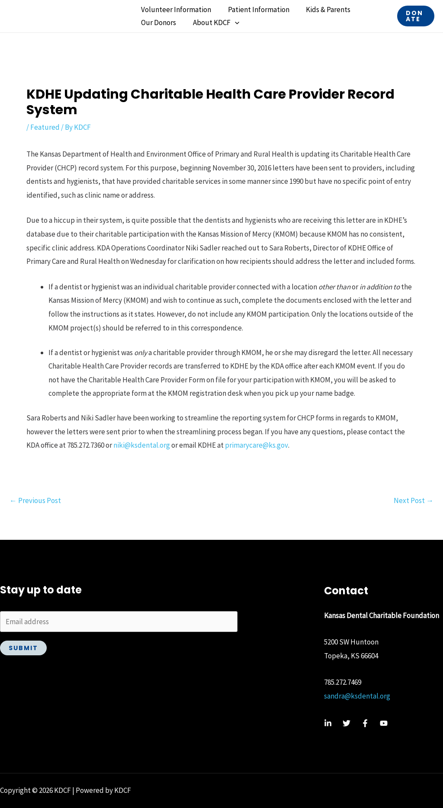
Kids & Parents (323, 9)
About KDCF (213, 22)
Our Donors (157, 22)
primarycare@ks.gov (256, 445)
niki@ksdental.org (141, 445)
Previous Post (35, 500)
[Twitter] (346, 723)
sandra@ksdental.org (357, 696)
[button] (232, 22)
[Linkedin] (328, 723)
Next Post (413, 500)
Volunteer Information (175, 9)
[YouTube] (384, 723)
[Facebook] (365, 723)
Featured (45, 127)
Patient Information (255, 9)
